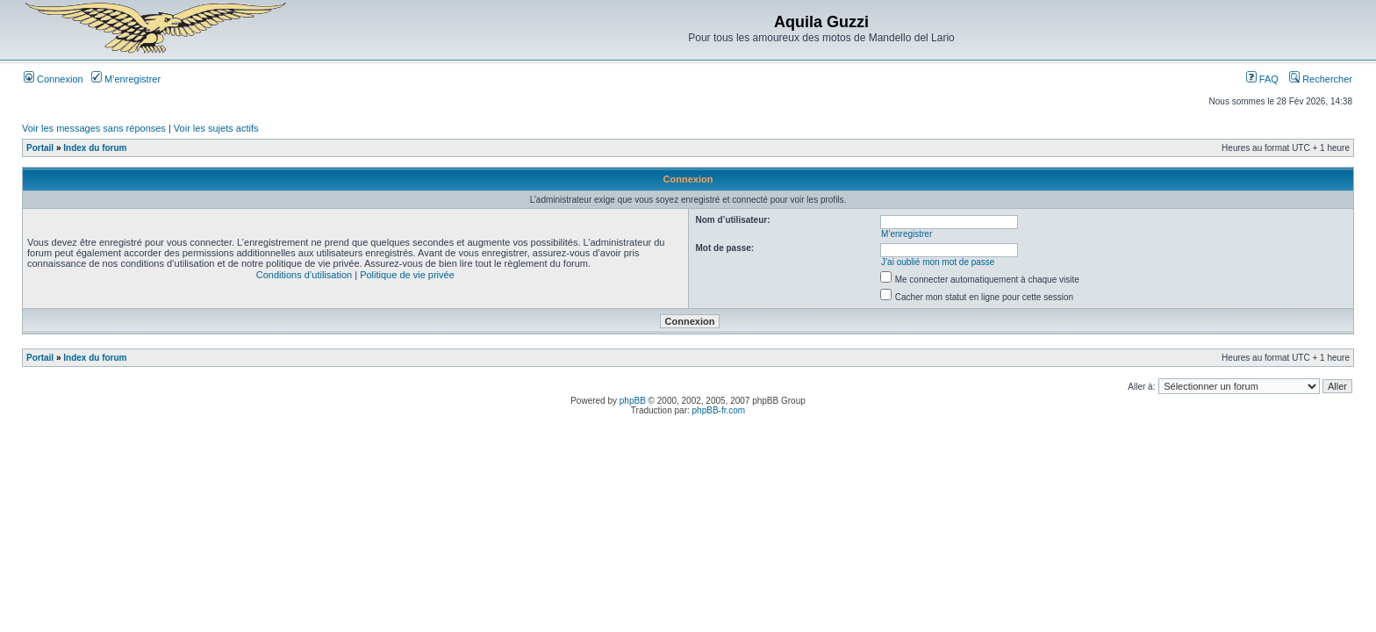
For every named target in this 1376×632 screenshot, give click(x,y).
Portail (40, 148)
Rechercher (1320, 79)
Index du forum (94, 148)
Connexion (53, 79)
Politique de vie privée (407, 274)
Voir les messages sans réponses (94, 128)
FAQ (1262, 79)
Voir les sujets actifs (216, 128)
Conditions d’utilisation (304, 274)
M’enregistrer (126, 79)
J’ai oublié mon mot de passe (938, 262)
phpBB (633, 401)
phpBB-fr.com (719, 410)
